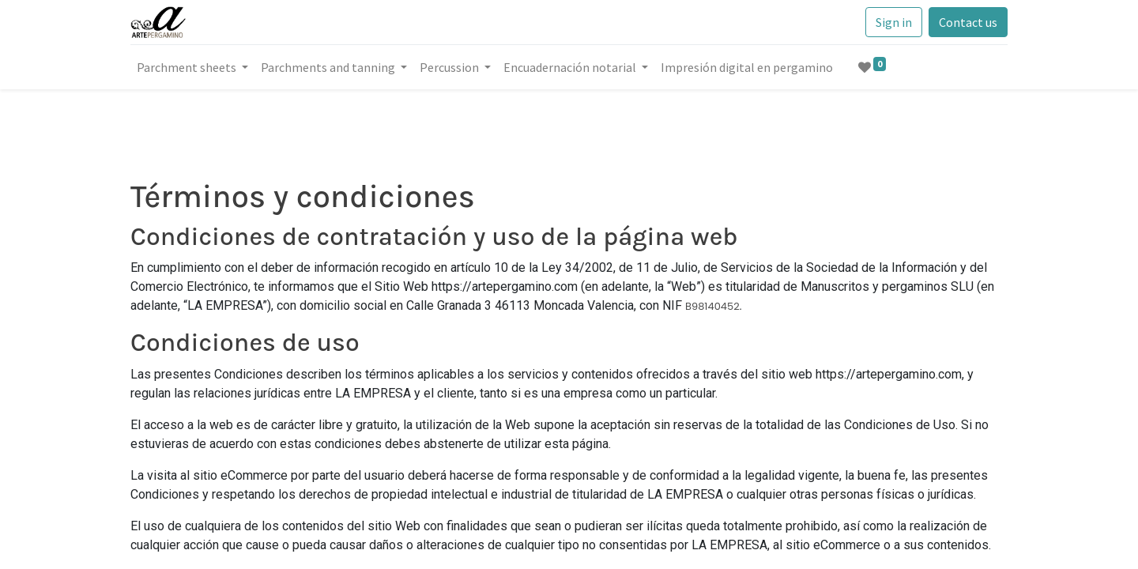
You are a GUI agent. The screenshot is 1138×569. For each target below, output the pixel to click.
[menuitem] (746, 67)
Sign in (894, 22)
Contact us (968, 22)
